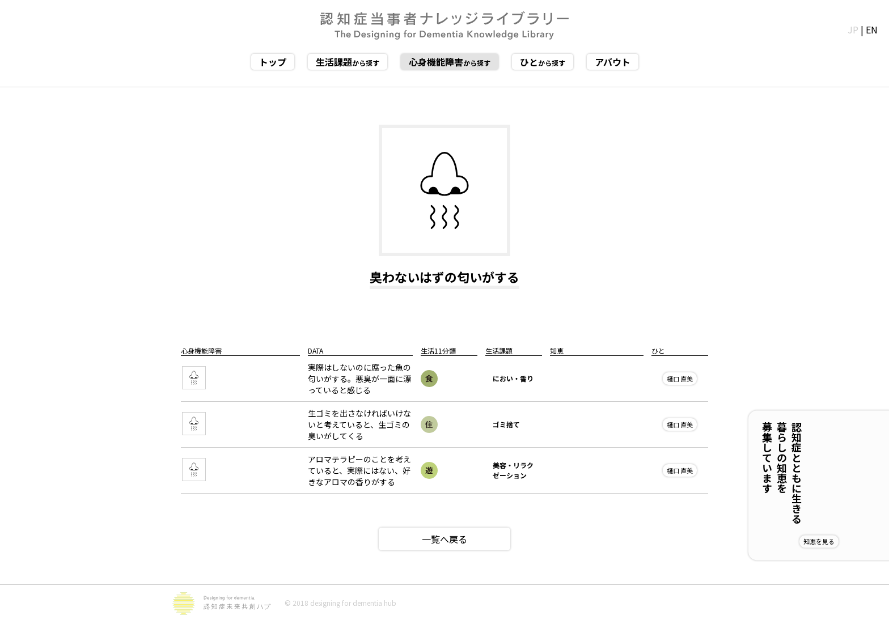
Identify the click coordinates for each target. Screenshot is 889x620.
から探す (347, 62)
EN (872, 29)
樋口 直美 (680, 378)
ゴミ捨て (506, 424)
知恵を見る (855, 541)
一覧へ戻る (444, 539)
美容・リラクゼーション (513, 470)
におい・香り (513, 378)
